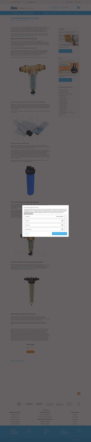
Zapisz (26, 233)
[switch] (62, 220)
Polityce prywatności (28, 213)
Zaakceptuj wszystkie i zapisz (59, 233)
